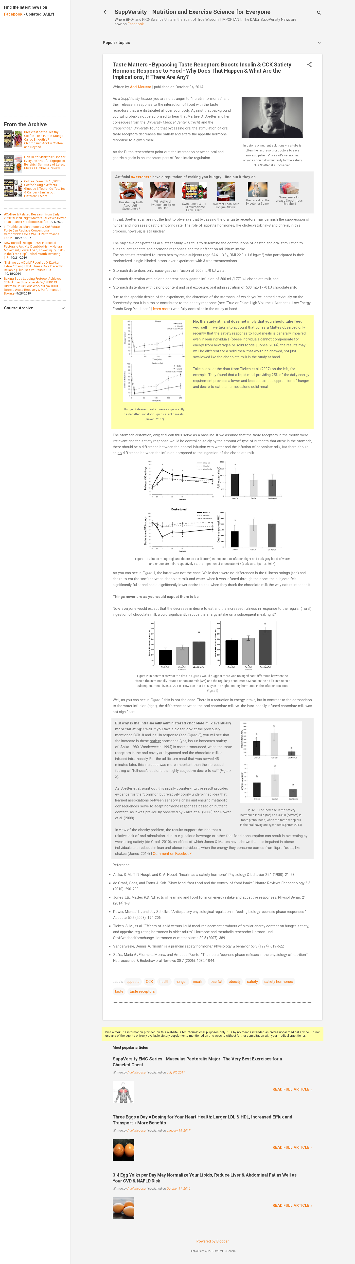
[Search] (319, 13)
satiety (252, 981)
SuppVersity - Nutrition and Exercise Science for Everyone (192, 11)
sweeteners (141, 177)
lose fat (216, 981)
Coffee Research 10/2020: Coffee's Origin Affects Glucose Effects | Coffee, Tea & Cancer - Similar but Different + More (45, 188)
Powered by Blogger (212, 1241)
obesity (235, 981)
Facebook (136, 24)
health (164, 981)
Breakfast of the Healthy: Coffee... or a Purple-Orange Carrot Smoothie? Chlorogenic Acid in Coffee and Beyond (43, 139)
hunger (181, 981)
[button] (309, 65)
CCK (149, 981)
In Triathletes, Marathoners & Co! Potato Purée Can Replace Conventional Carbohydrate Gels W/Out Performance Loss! (32, 232)
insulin (198, 981)
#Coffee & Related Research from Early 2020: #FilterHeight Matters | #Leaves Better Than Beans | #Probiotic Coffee (35, 218)
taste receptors (142, 991)
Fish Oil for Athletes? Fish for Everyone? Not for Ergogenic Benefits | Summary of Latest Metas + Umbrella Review (44, 162)
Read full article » (292, 1089)
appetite (133, 981)
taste (119, 991)
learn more (162, 309)
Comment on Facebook (172, 853)
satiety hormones (278, 981)
